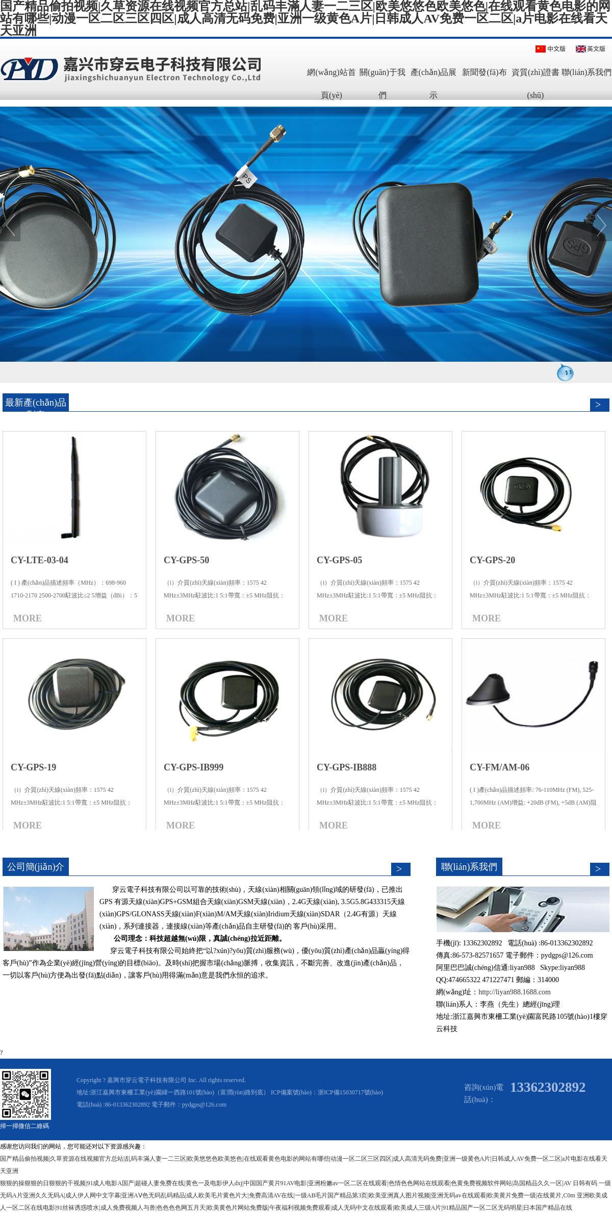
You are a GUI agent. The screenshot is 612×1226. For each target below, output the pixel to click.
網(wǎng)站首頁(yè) (331, 83)
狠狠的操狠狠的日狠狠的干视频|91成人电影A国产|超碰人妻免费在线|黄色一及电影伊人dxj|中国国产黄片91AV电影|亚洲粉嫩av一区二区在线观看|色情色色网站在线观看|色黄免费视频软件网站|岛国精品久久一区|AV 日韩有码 (298, 1183)
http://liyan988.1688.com (515, 992)
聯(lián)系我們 (587, 72)
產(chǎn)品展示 (434, 83)
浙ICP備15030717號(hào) (350, 1092)
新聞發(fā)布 (484, 72)
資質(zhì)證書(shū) (535, 83)
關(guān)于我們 (382, 83)
